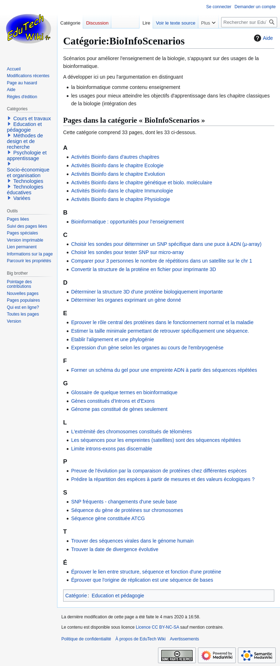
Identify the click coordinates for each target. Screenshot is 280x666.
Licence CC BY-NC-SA (157, 627)
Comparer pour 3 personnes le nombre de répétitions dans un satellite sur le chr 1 (161, 261)
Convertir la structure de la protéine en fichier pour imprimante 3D (143, 269)
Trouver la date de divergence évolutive (114, 549)
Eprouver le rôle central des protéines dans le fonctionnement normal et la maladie (162, 322)
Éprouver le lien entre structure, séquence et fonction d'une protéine (146, 572)
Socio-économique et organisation (28, 172)
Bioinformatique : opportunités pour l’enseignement (127, 221)
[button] (9, 118)
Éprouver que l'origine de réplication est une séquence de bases (142, 580)
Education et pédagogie (118, 595)
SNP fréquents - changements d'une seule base (124, 501)
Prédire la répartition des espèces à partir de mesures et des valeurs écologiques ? (162, 479)
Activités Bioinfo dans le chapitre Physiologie (120, 199)
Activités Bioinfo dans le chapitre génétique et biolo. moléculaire (141, 182)
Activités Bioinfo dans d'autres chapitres (115, 157)
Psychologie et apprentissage (27, 155)
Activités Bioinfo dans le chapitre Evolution (118, 174)
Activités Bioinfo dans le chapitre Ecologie (117, 165)
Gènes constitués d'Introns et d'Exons (112, 401)
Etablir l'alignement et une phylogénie (112, 339)
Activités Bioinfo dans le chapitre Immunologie (122, 191)
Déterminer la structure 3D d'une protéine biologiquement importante (147, 292)
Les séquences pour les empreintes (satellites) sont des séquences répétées (156, 440)
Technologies (28, 181)
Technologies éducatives (25, 189)
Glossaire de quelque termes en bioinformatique (124, 392)
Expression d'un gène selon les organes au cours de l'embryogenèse (147, 347)
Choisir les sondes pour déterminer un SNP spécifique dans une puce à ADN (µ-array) (166, 244)
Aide (262, 38)
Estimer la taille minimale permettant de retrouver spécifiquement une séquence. (160, 331)
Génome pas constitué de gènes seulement (119, 409)
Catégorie (76, 595)
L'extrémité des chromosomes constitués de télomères (131, 431)
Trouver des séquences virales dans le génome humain (132, 541)
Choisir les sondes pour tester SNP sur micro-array (127, 252)
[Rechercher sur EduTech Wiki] (249, 22)
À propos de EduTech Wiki (140, 638)
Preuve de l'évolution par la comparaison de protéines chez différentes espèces (158, 471)
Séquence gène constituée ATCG (108, 518)
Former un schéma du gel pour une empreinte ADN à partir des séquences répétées (164, 370)
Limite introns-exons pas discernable (111, 448)
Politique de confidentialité (86, 638)
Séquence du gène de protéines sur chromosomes (127, 510)
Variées (21, 198)
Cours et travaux (32, 118)
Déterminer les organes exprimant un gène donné (126, 300)
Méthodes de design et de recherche (25, 141)
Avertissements (184, 638)
